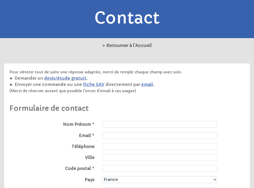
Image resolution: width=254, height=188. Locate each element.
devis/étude (57, 78)
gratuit (78, 78)
